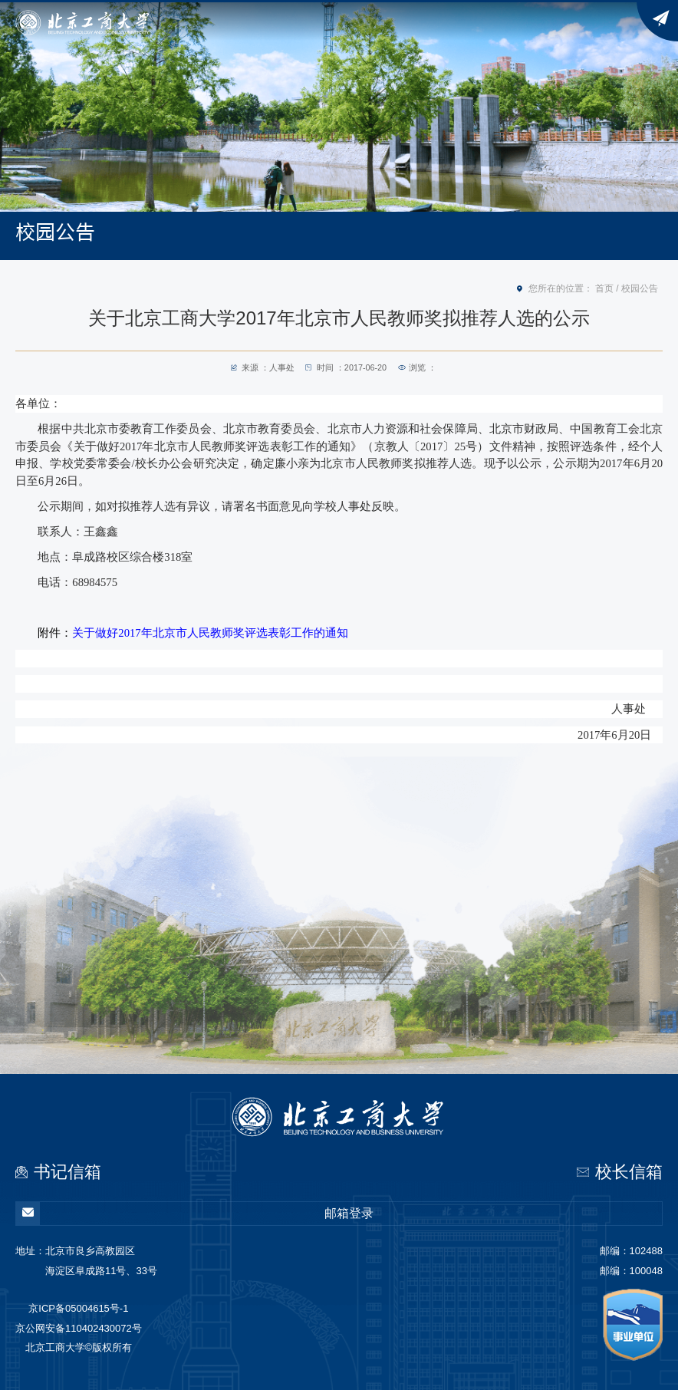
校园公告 (639, 288)
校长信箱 (629, 1171)
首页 (604, 288)
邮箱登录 (195, 1213)
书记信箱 (67, 1171)
